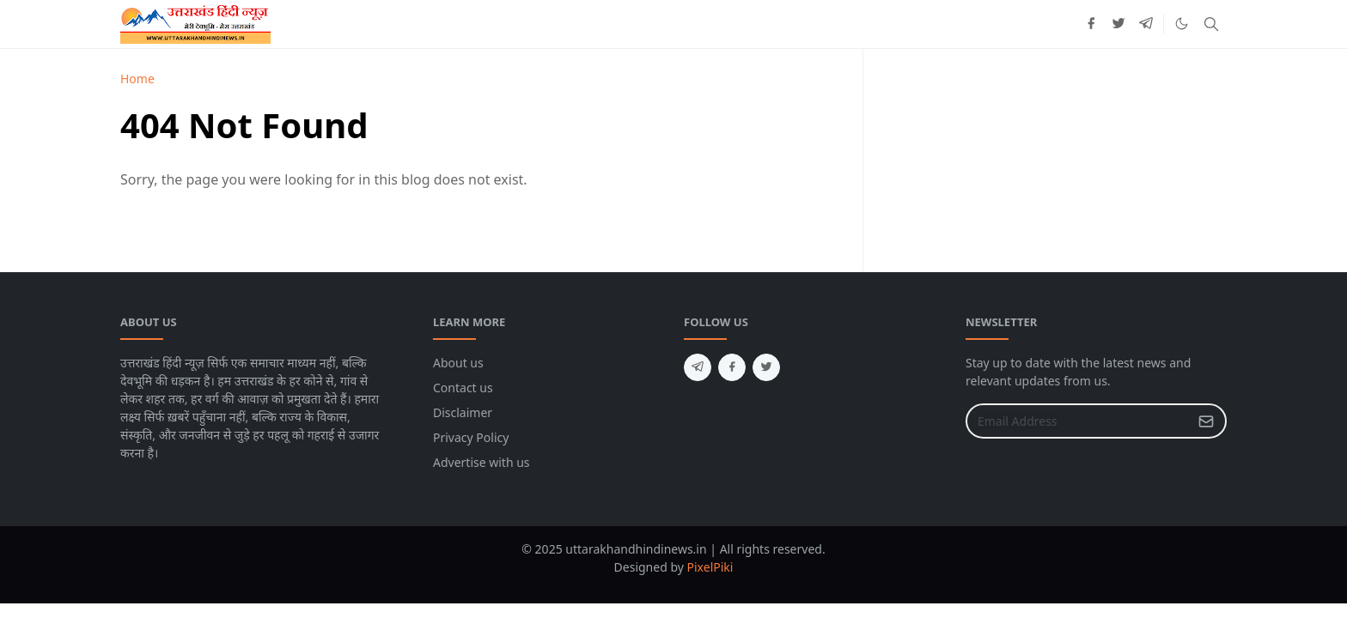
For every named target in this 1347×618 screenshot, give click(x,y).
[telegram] (1146, 24)
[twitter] (1118, 24)
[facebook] (1091, 24)
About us (458, 362)
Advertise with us (481, 462)
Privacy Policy (471, 437)
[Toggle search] (1211, 24)
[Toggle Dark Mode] (1181, 23)
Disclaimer (462, 412)
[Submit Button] (1206, 421)
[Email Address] (1077, 421)
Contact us (463, 387)
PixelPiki (710, 567)
